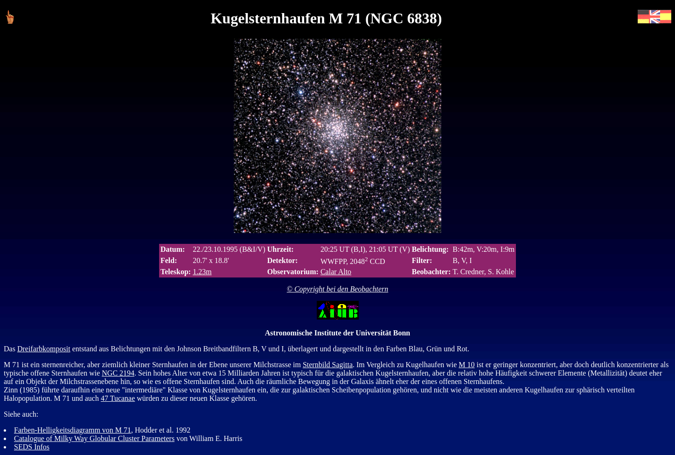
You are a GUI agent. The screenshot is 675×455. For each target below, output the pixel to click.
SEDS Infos (31, 447)
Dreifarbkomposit (43, 349)
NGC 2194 (118, 373)
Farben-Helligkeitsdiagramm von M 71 (72, 430)
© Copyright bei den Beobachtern (337, 289)
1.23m (202, 272)
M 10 (466, 365)
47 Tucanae (118, 398)
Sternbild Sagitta (328, 365)
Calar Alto (335, 272)
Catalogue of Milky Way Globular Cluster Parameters (94, 438)
